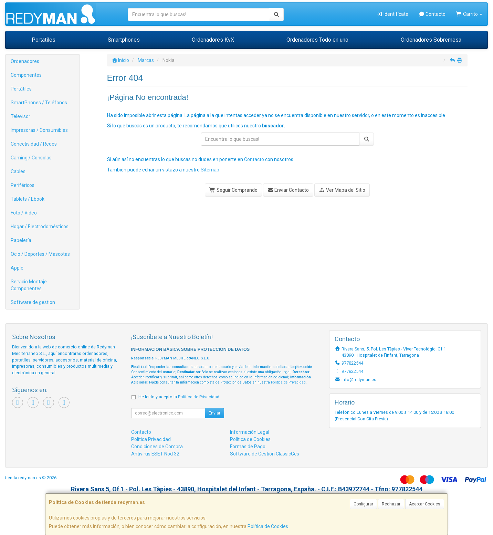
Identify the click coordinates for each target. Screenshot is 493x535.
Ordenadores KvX (213, 39)
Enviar (214, 413)
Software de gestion (33, 302)
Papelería (21, 240)
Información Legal (249, 432)
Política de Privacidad (288, 382)
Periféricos (22, 185)
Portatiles (43, 39)
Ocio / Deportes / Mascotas (40, 254)
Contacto (432, 14)
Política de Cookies (268, 526)
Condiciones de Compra (157, 446)
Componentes (26, 75)
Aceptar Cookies (424, 504)
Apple (17, 268)
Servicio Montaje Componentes (29, 285)
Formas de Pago (247, 446)
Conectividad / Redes (34, 144)
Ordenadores (25, 61)
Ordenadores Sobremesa (431, 39)
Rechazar (391, 504)
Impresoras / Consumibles (39, 130)
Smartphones (124, 39)
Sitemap (210, 169)
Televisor (20, 116)
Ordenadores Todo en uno (317, 39)
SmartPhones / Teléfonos (39, 102)
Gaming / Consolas (31, 157)
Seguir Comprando (233, 190)
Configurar (363, 504)
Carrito (469, 14)
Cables (18, 171)
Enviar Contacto (288, 190)
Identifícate (392, 14)
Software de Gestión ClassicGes (264, 454)
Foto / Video (24, 213)
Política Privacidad (151, 439)
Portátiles (21, 89)
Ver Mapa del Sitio (342, 190)
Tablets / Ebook (27, 199)
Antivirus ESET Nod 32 (155, 454)
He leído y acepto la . (179, 396)
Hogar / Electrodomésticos (40, 226)
